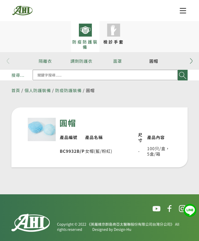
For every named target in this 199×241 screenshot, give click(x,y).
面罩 (117, 61)
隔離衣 (45, 61)
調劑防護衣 (81, 61)
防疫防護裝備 (68, 90)
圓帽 (153, 61)
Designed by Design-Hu (111, 229)
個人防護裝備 (37, 90)
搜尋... (17, 75)
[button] (191, 61)
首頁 (15, 90)
